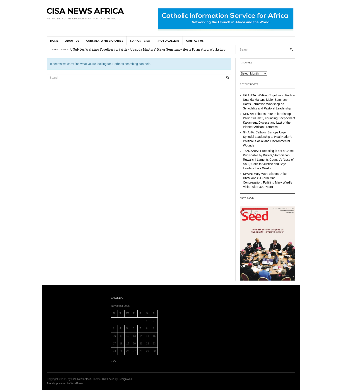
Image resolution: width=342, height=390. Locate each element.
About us (72, 40)
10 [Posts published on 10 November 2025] (114, 335)
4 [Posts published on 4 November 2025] (120, 328)
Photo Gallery (168, 40)
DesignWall (125, 379)
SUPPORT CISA (140, 40)
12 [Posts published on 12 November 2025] (127, 335)
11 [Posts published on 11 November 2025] (121, 335)
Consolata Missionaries (104, 40)
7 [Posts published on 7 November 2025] (140, 328)
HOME (54, 40)
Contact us (195, 40)
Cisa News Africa (85, 11)
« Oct (114, 361)
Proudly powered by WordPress (65, 383)
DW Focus (108, 379)
